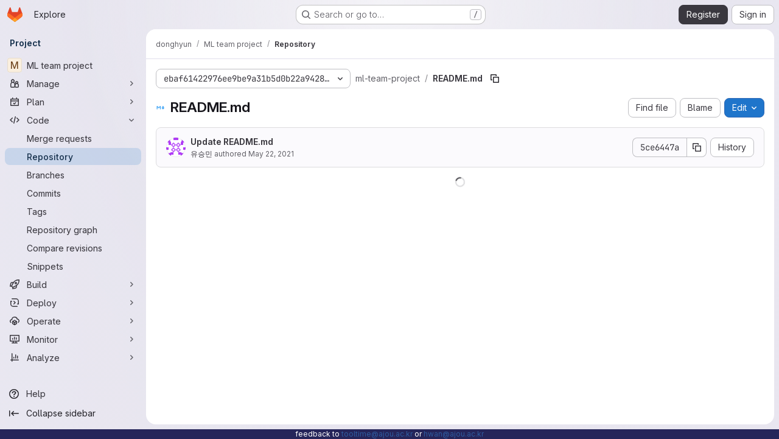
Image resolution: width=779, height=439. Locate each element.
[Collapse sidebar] (73, 413)
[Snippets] (73, 266)
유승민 (201, 153)
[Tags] (73, 211)
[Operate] (73, 320)
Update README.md (231, 141)
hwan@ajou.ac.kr (454, 433)
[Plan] (73, 101)
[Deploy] (73, 302)
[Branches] (73, 174)
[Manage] (73, 83)
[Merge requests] (73, 138)
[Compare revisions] (73, 247)
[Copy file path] (495, 78)
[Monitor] (73, 339)
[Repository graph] (73, 229)
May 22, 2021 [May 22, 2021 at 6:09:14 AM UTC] (271, 153)
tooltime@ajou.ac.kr (377, 433)
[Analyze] (73, 357)
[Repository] (73, 156)
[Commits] (73, 193)
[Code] (73, 119)
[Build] (73, 284)
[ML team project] (73, 65)
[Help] (73, 393)
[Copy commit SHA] (697, 147)
